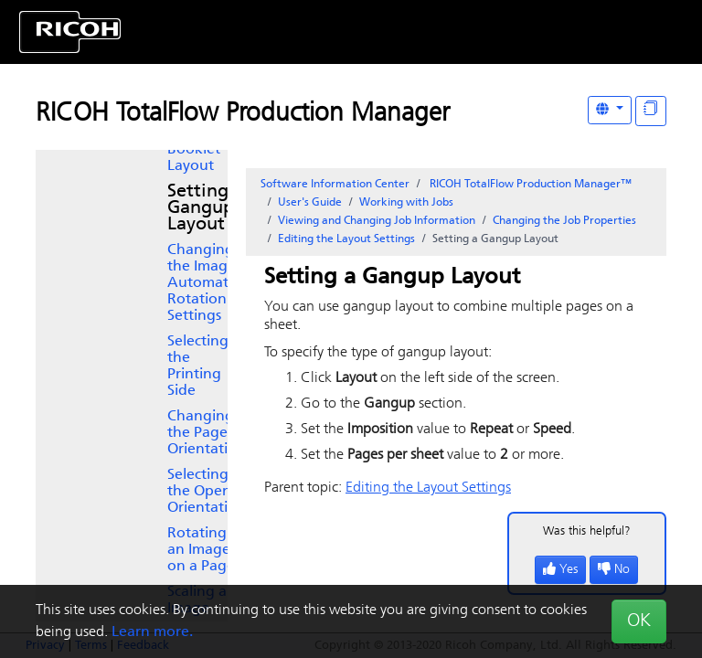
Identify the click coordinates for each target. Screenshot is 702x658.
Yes (560, 570)
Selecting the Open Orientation (206, 491)
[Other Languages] (610, 110)
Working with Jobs (406, 202)
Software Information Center (335, 184)
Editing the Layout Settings (346, 239)
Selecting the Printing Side (198, 366)
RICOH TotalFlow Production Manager (243, 114)
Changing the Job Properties (564, 221)
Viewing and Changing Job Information (376, 221)
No (614, 570)
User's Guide (310, 202)
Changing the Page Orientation (206, 433)
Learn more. (152, 632)
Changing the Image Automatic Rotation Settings (203, 283)
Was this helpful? (587, 531)
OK (639, 621)
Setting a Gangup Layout (205, 208)
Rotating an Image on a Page (201, 550)
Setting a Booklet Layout (197, 150)
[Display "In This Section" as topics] (650, 111)
